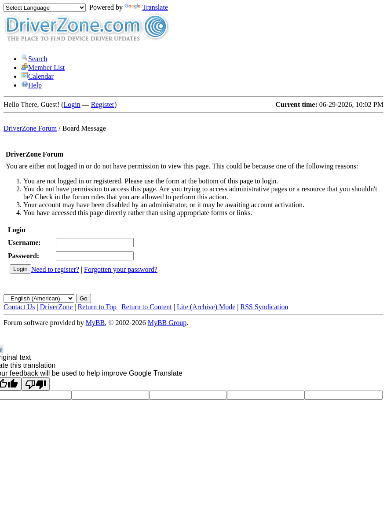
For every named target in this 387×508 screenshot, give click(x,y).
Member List (43, 67)
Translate (146, 7)
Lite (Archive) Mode (206, 307)
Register (102, 104)
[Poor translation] (36, 384)
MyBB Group (167, 322)
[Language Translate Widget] (45, 8)
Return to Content (146, 307)
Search (34, 58)
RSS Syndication (264, 307)
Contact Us (19, 307)
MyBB (95, 322)
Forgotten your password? (120, 269)
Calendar (37, 76)
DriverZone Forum (30, 128)
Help (31, 85)
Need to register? (55, 269)
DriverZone (56, 307)
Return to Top (97, 307)
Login (72, 104)
